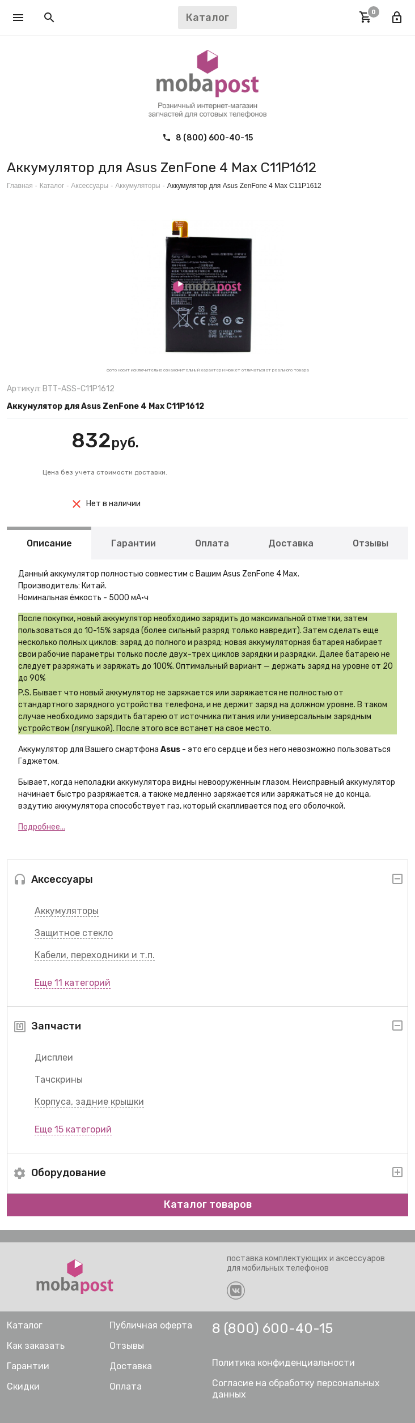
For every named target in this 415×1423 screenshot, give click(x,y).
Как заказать (36, 1345)
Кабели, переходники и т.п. (95, 955)
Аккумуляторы (67, 910)
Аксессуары (89, 186)
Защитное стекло (74, 933)
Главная (20, 186)
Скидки (23, 1386)
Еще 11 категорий (73, 982)
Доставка (291, 542)
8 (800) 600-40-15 (207, 138)
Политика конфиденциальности (283, 1362)
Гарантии (133, 542)
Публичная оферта (150, 1325)
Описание (49, 542)
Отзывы (370, 542)
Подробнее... (41, 827)
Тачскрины (59, 1079)
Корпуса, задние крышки (89, 1101)
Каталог (52, 186)
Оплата (212, 542)
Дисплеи (54, 1057)
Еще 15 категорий (73, 1129)
